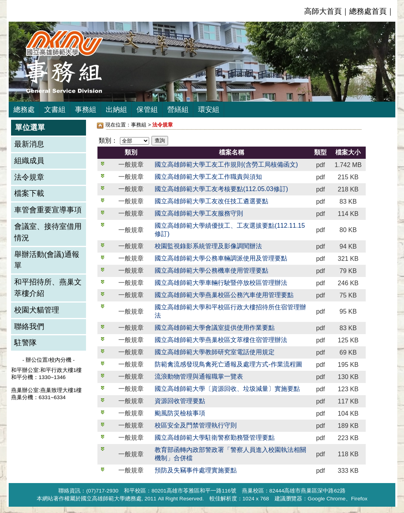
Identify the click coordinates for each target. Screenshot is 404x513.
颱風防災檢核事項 (180, 413)
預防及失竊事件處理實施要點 (196, 470)
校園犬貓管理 (36, 310)
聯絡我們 (29, 326)
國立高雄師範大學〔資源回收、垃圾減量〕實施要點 (227, 388)
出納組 (116, 109)
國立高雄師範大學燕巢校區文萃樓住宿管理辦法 (221, 339)
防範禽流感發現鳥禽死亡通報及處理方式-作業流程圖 (228, 364)
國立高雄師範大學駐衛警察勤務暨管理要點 (215, 437)
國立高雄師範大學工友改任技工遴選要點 (211, 201)
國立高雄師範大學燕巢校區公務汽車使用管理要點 (224, 295)
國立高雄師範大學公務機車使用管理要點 (211, 270)
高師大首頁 (323, 11)
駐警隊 (25, 342)
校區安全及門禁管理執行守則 (196, 425)
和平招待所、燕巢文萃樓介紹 (48, 287)
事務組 (85, 109)
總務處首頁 (368, 11)
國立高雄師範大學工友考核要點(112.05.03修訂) (221, 189)
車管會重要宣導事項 (48, 210)
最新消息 (29, 144)
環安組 (208, 109)
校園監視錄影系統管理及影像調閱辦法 (208, 246)
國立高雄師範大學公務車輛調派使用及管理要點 (221, 258)
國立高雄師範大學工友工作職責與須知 (208, 176)
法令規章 (29, 177)
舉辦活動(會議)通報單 (46, 260)
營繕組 (178, 109)
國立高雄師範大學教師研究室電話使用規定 (215, 352)
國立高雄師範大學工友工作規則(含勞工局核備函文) (226, 164)
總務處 (24, 109)
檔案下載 (29, 193)
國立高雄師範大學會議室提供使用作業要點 (215, 327)
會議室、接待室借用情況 (48, 232)
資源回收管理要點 (180, 401)
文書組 (54, 109)
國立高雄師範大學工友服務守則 (199, 213)
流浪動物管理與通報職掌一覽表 (199, 376)
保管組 (147, 109)
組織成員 (29, 160)
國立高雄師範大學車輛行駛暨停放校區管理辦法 (221, 282)
